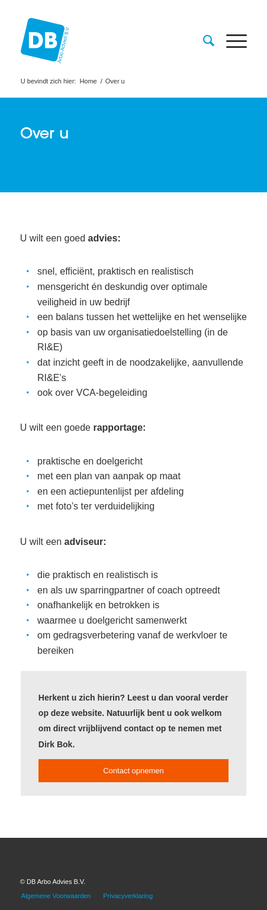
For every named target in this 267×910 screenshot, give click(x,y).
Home (87, 81)
